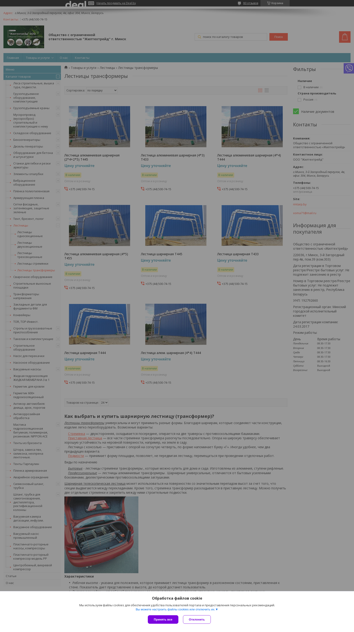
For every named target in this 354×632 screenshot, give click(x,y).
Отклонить (197, 619)
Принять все (163, 619)
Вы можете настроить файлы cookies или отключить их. (175, 609)
